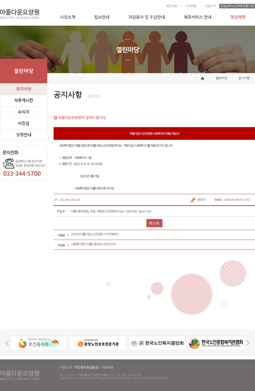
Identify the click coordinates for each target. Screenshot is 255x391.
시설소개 (67, 17)
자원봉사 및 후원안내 (146, 17)
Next (247, 343)
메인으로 (171, 6)
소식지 (23, 112)
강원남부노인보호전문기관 (237, 6)
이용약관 (107, 367)
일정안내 (23, 135)
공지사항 (23, 89)
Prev (7, 343)
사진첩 (23, 123)
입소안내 (101, 17)
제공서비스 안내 (197, 17)
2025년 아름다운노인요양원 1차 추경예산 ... (96, 234)
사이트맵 (190, 6)
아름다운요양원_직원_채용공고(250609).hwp (97, 211)
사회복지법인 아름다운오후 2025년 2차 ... (95, 244)
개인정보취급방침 (86, 367)
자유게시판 (23, 100)
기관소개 (209, 6)
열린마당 (238, 17)
